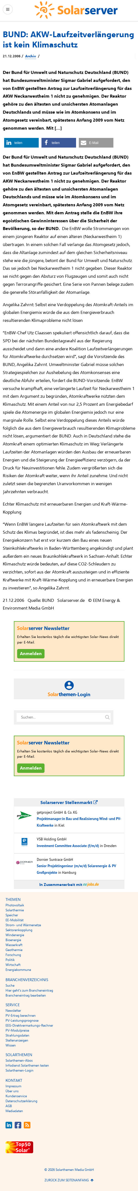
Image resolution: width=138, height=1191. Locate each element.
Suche (10, 985)
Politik (10, 960)
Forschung (13, 955)
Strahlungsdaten (17, 1035)
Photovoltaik (15, 905)
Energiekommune (18, 970)
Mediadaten (14, 1111)
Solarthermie (15, 910)
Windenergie (15, 935)
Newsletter (13, 1010)
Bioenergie (13, 940)
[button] (21, 143)
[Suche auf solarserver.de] (107, 717)
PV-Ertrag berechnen (21, 1015)
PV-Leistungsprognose (22, 1020)
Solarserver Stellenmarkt (69, 803)
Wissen (11, 1045)
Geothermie (14, 950)
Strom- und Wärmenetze (23, 925)
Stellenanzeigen (17, 1040)
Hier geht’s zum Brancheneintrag (29, 990)
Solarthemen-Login (19, 1070)
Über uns (12, 1091)
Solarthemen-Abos (19, 1060)
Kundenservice (16, 1096)
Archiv (30, 56)
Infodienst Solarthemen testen (27, 1065)
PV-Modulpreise (17, 1030)
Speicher (12, 915)
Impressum (13, 1086)
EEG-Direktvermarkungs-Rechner (29, 1025)
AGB (9, 1106)
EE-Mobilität (15, 920)
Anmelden (31, 654)
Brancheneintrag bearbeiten (26, 995)
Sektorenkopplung (19, 930)
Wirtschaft (13, 965)
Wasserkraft (14, 945)
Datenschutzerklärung (21, 1101)
